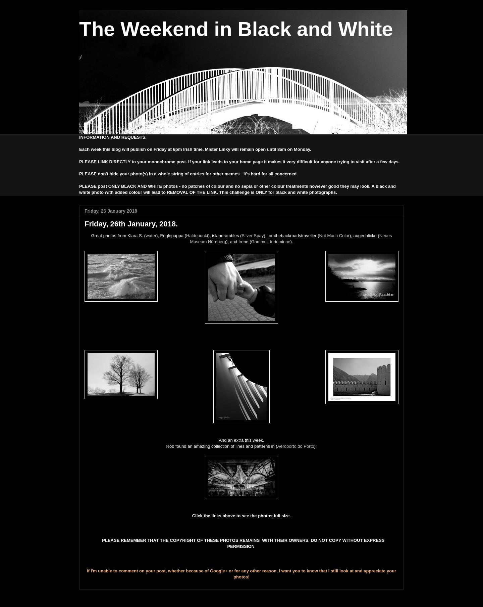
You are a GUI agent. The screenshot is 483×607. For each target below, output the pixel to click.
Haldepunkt (197, 235)
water (151, 235)
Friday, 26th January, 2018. (131, 224)
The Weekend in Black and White (236, 29)
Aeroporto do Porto (295, 446)
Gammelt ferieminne (270, 241)
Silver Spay (252, 235)
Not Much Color (334, 235)
